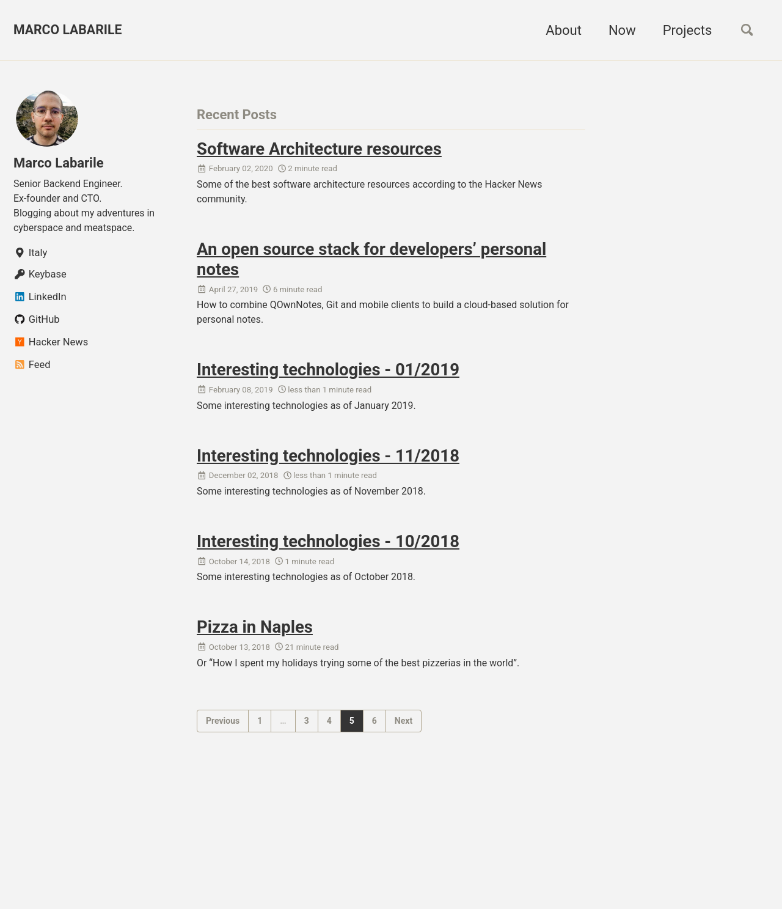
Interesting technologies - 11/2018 (328, 462)
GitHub (36, 324)
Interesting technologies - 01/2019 (328, 375)
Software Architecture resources (319, 149)
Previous (222, 733)
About (559, 30)
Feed (31, 369)
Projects (682, 30)
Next (403, 733)
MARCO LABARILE (69, 30)
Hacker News (50, 347)
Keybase (40, 279)
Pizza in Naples (255, 638)
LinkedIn (40, 301)
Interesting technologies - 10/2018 (328, 550)
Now (618, 30)
